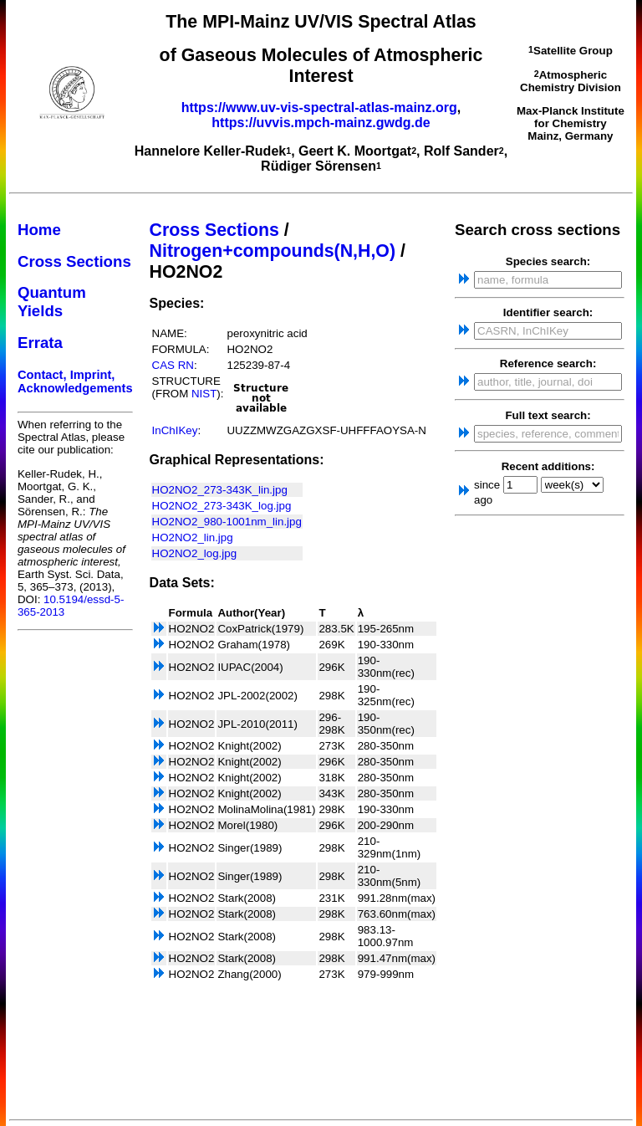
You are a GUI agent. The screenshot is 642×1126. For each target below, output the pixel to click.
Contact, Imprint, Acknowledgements (75, 381)
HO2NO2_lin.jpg (192, 537)
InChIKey (175, 430)
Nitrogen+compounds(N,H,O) (272, 251)
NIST (204, 393)
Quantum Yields (52, 302)
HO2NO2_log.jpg (194, 553)
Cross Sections (74, 261)
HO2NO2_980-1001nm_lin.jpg (227, 521)
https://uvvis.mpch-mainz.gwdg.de (320, 122)
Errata (40, 342)
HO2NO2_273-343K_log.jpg (222, 505)
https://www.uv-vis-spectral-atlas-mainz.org (319, 107)
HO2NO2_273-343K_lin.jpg (220, 490)
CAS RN (173, 365)
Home (39, 229)
